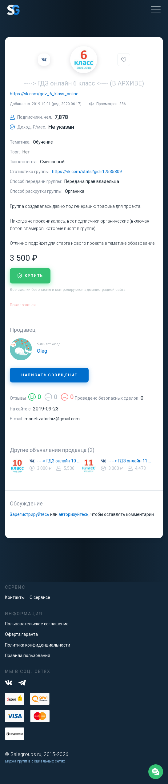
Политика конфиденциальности (37, 645)
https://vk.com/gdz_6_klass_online (44, 93)
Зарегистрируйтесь (29, 514)
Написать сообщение (49, 375)
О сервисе (40, 597)
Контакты (15, 597)
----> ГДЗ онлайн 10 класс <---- (59, 461)
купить (30, 275)
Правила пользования (27, 655)
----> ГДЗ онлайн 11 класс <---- (130, 461)
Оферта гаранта (21, 634)
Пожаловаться (23, 305)
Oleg (42, 351)
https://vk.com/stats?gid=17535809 (87, 171)
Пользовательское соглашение (37, 623)
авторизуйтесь (73, 514)
